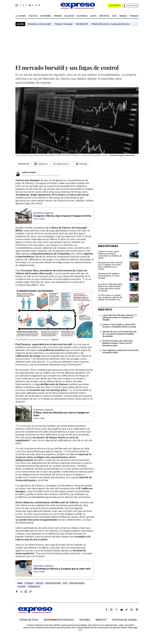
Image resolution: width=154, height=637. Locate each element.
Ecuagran (29, 583)
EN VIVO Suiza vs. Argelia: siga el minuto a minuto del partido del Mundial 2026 (110, 297)
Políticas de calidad (124, 620)
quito (93, 16)
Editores (85, 620)
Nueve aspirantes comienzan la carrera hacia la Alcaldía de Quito (120, 351)
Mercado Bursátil (53, 583)
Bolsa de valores (77, 583)
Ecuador (69, 16)
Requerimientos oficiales (59, 620)
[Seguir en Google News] (40, 163)
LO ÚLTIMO (21, 16)
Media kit (101, 620)
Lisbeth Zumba (29, 172)
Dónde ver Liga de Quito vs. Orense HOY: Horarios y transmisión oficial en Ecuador (119, 325)
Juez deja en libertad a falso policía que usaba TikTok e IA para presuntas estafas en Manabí (110, 287)
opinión (58, 16)
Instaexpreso (34, 586)
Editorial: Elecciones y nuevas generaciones (110, 24)
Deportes (104, 16)
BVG (65, 583)
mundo (123, 16)
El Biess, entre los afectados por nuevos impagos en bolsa (61, 414)
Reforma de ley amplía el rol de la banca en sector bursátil (109, 275)
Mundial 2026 (82, 24)
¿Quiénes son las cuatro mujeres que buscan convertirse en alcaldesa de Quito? (110, 254)
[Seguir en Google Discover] (61, 163)
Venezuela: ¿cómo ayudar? (39, 24)
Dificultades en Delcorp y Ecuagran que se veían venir (62, 568)
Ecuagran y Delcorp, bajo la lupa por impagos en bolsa (62, 215)
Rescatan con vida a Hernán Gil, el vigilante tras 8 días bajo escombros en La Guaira (110, 265)
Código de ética (28, 620)
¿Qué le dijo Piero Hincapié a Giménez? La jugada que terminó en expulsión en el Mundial (119, 317)
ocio (114, 16)
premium (134, 16)
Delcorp (39, 583)
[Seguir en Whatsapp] (81, 163)
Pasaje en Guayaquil (63, 24)
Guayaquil (82, 16)
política (33, 16)
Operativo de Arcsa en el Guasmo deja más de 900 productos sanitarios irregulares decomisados (119, 333)
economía (45, 16)
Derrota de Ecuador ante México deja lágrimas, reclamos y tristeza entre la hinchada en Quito (117, 343)
